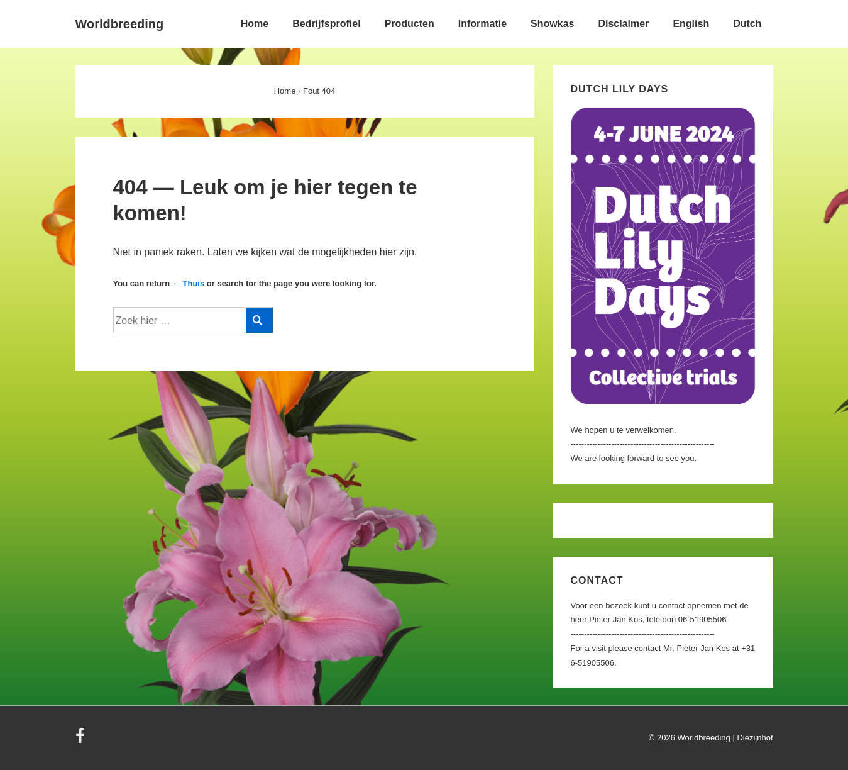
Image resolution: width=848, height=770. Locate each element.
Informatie (482, 23)
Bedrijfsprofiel (326, 23)
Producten (409, 23)
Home (254, 23)
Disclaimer (623, 23)
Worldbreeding (119, 24)
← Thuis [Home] (188, 283)
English (691, 23)
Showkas (552, 23)
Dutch (747, 23)
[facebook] (81, 740)
